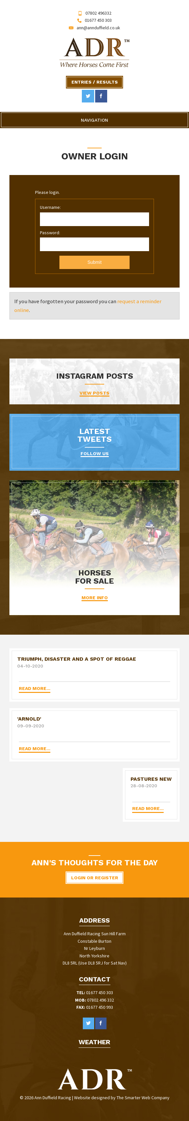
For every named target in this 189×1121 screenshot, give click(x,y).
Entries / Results (94, 82)
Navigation (94, 120)
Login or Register (94, 877)
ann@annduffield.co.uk (98, 28)
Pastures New (151, 779)
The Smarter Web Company (143, 1098)
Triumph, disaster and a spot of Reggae (76, 659)
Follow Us (95, 453)
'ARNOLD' (29, 719)
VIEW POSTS (94, 393)
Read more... (34, 688)
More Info (95, 597)
